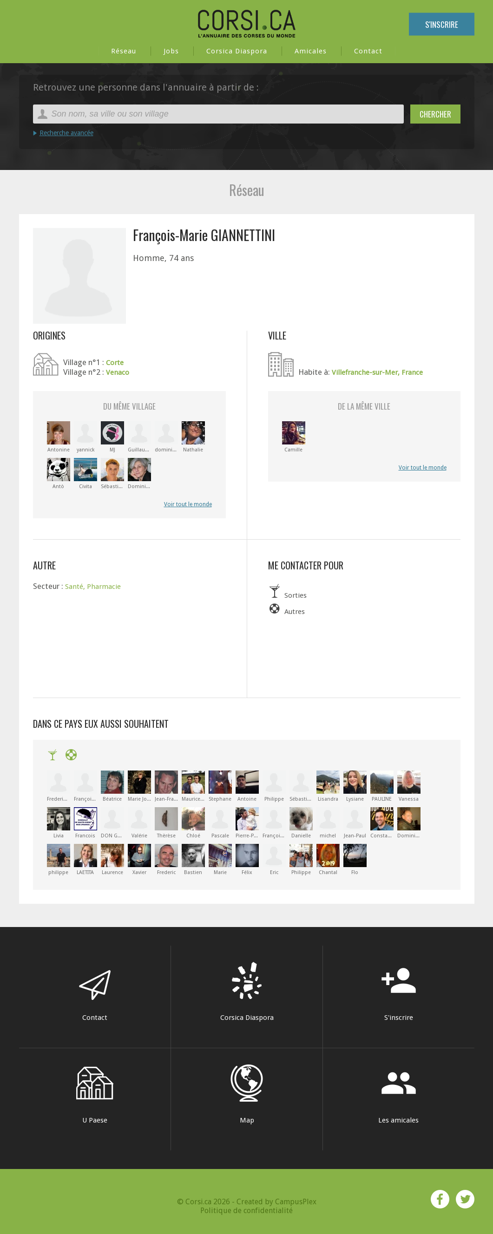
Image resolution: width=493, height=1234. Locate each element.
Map (246, 1094)
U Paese (95, 1094)
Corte (115, 363)
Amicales (311, 51)
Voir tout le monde (188, 504)
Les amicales (398, 1094)
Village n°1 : (84, 362)
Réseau (123, 51)
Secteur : (49, 586)
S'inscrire (441, 24)
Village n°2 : (84, 372)
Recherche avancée (66, 133)
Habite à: (315, 372)
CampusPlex (295, 1201)
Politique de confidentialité (246, 1210)
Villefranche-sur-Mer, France (377, 372)
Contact (368, 51)
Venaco (117, 372)
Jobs (171, 51)
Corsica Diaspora (236, 51)
